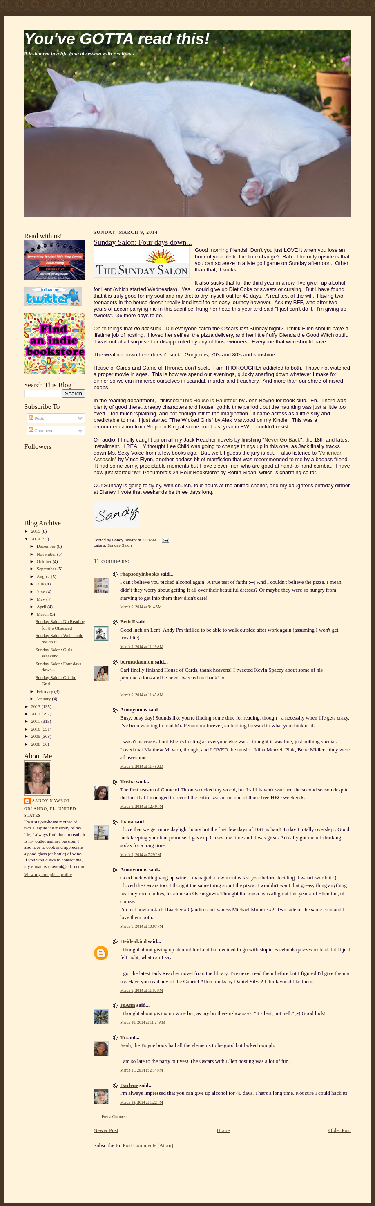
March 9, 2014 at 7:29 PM (140, 854)
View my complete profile (48, 874)
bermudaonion (137, 662)
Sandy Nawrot (51, 800)
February (45, 691)
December (47, 546)
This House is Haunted (209, 400)
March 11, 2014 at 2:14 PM (141, 1070)
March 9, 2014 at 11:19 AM (141, 646)
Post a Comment (115, 1116)
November (47, 553)
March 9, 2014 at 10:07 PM (141, 926)
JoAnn (127, 1005)
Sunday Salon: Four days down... (143, 242)
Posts (36, 418)
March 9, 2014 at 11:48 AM (141, 766)
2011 (36, 721)
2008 (36, 744)
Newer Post (106, 1130)
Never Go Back (282, 440)
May (41, 598)
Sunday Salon (119, 545)
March (43, 614)
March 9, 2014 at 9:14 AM (140, 607)
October (45, 561)
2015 (36, 531)
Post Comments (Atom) (148, 1145)
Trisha (127, 781)
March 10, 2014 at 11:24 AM (142, 1022)
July (41, 583)
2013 (36, 706)
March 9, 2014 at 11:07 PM (141, 990)
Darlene (129, 1085)
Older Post (339, 1130)
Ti (122, 1037)
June (41, 591)
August (44, 576)
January (44, 698)
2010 (36, 728)
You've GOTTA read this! (117, 38)
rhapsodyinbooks (139, 574)
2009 (36, 736)
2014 (36, 538)
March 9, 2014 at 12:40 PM (141, 806)
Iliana (127, 821)
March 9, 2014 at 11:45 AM (141, 695)
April (42, 606)
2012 (36, 713)
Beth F (127, 622)
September (47, 568)
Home (223, 1130)
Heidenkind (133, 941)
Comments (41, 430)
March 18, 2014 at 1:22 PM (141, 1102)
